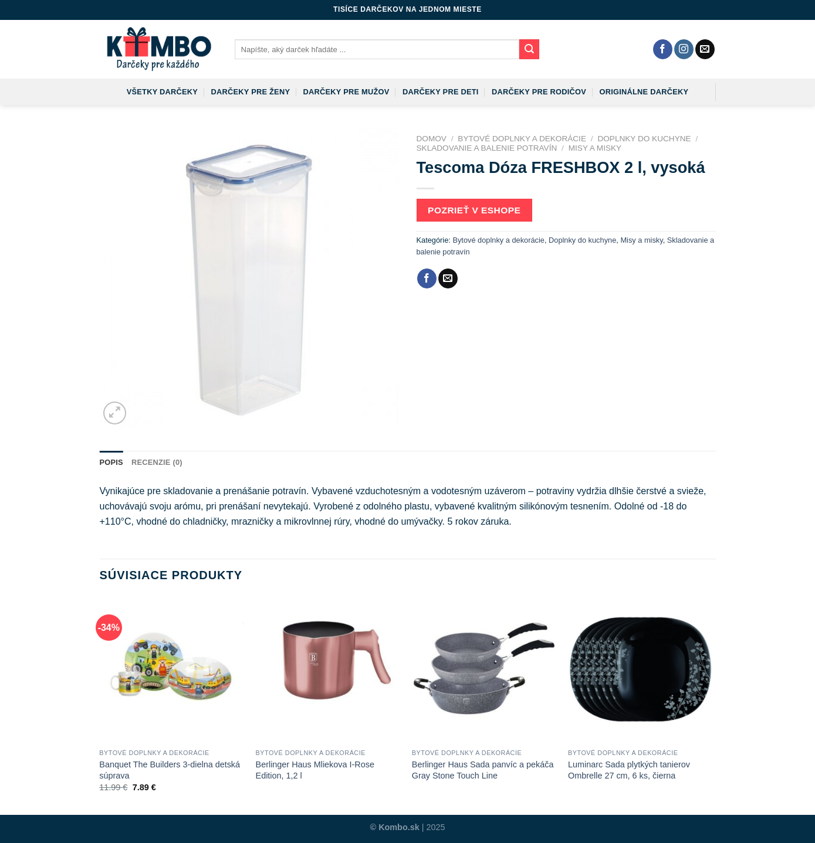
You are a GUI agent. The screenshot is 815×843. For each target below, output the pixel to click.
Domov (432, 138)
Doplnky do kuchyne (644, 138)
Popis (111, 462)
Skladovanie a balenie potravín (487, 148)
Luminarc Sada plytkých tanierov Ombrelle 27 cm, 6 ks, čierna (629, 770)
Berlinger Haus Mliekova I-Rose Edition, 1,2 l (315, 770)
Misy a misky (595, 148)
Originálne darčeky (644, 91)
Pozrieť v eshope (474, 210)
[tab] (111, 462)
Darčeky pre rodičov (539, 91)
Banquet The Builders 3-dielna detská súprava (169, 770)
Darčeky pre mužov (346, 91)
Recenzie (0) (156, 462)
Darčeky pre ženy (250, 91)
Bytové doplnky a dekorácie (522, 138)
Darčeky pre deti (441, 91)
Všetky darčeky (162, 91)
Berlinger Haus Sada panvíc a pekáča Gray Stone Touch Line (483, 770)
